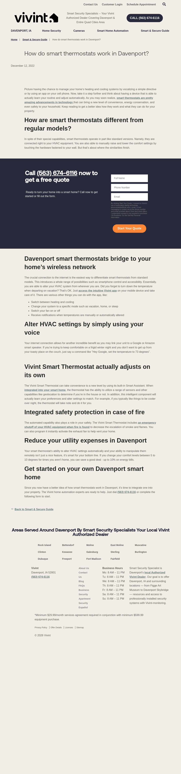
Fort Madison (93, 688)
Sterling (115, 681)
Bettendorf (68, 674)
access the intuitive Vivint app (98, 361)
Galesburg (92, 681)
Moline (90, 674)
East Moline (117, 674)
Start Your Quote (129, 299)
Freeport (67, 688)
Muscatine (140, 674)
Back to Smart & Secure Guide (32, 580)
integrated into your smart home (44, 460)
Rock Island (44, 674)
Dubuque (43, 688)
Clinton (42, 681)
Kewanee (67, 681)
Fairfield (115, 688)
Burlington (141, 681)
